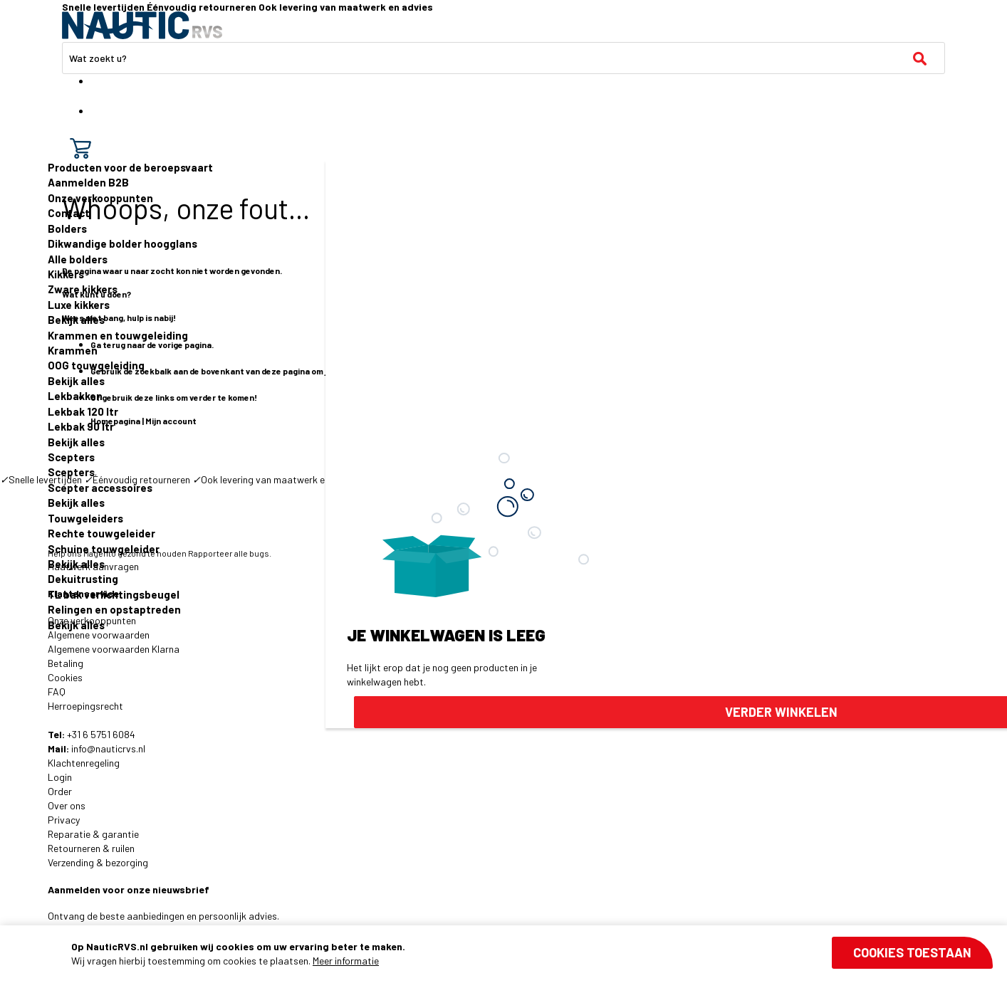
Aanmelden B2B (88, 182)
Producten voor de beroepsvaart (130, 167)
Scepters (71, 457)
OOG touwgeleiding (96, 365)
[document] (532, 954)
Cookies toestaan (912, 952)
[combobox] (503, 58)
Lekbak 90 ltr (81, 426)
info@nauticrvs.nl (108, 748)
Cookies (65, 677)
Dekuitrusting (83, 578)
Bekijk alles (76, 319)
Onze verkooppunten (100, 197)
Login (60, 777)
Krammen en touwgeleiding (118, 335)
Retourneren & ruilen (91, 848)
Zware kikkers (83, 289)
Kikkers (66, 274)
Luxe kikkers (79, 304)
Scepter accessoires (100, 487)
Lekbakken (75, 395)
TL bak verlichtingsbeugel (113, 594)
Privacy (64, 820)
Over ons (66, 805)
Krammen (73, 350)
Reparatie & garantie (93, 834)
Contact (69, 212)
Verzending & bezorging (98, 862)
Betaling (65, 663)
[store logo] (142, 25)
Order (60, 791)
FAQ (57, 691)
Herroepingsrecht (85, 706)
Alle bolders (78, 259)
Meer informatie (346, 961)
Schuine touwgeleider (104, 548)
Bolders (67, 228)
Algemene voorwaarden (99, 635)
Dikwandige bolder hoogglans (122, 243)
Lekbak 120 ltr (83, 411)
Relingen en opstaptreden (114, 609)
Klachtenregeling (84, 763)
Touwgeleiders (85, 518)
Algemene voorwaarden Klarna (113, 649)
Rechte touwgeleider (101, 533)
